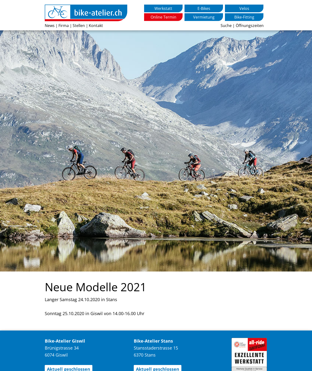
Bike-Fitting (244, 17)
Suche (226, 25)
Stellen (79, 25)
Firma (63, 25)
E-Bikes (203, 8)
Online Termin (163, 17)
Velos (244, 8)
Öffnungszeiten (250, 25)
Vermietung (204, 17)
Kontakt (96, 25)
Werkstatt (163, 8)
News (50, 25)
